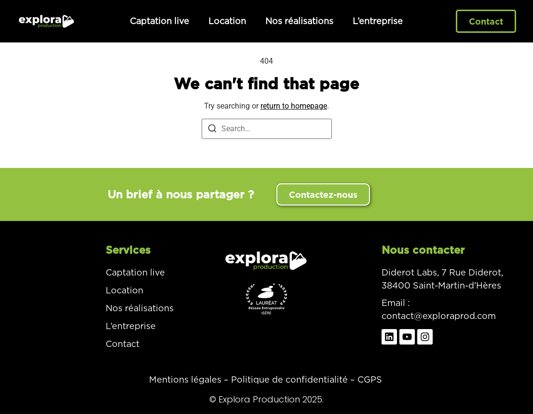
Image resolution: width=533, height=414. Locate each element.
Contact (122, 343)
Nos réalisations (299, 21)
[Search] (212, 130)
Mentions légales (185, 379)
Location (227, 21)
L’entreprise (378, 21)
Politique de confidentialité (289, 379)
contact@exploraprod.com (439, 315)
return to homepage (293, 105)
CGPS (369, 379)
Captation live (159, 21)
